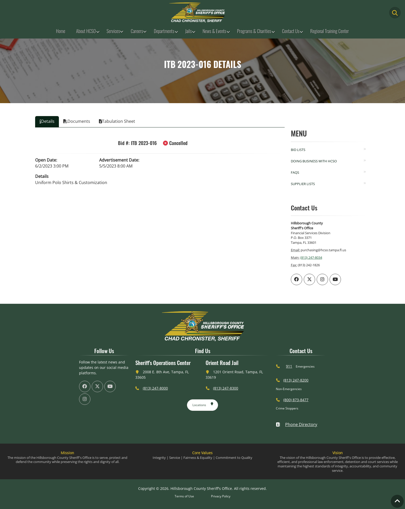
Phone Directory (296, 424)
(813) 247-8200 (295, 380)
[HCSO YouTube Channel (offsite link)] (335, 279)
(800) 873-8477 (295, 399)
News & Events (214, 31)
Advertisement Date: (119, 160)
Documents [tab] (76, 121)
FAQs (295, 172)
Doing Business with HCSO (314, 161)
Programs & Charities (254, 31)
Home (60, 31)
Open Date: (46, 160)
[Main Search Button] (395, 12)
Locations (202, 404)
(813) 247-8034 (311, 257)
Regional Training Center (329, 31)
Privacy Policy (220, 496)
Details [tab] (47, 121)
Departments (164, 31)
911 (289, 366)
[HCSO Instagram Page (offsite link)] (322, 279)
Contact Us (290, 31)
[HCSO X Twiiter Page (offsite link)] (309, 279)
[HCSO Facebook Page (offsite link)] (296, 279)
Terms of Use (184, 496)
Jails (188, 31)
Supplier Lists (303, 183)
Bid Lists (298, 149)
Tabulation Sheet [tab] (117, 121)
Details (42, 176)
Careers (137, 31)
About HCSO (86, 31)
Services (113, 31)
